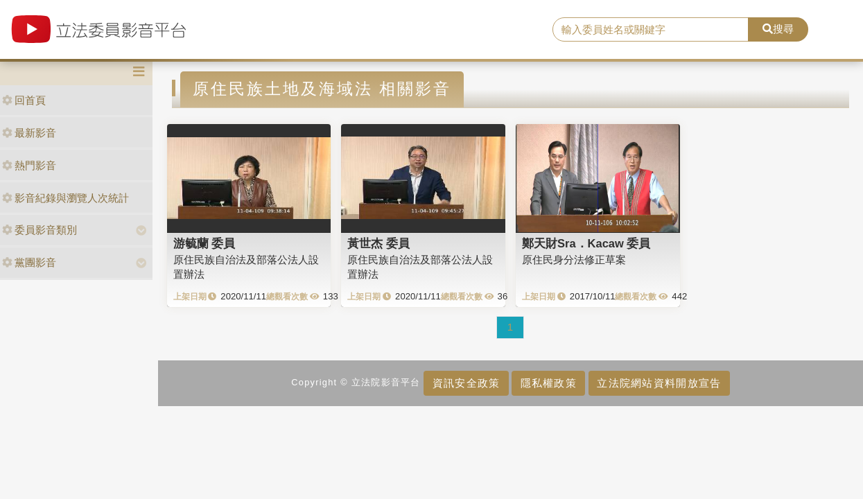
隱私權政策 (549, 383)
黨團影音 (29, 262)
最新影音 (29, 133)
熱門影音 (29, 165)
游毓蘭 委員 (204, 243)
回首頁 (24, 100)
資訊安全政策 (466, 383)
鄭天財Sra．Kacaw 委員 (586, 243)
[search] (650, 29)
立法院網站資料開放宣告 (659, 383)
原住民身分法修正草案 (574, 259)
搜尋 (778, 29)
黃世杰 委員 (378, 243)
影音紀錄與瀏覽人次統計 (65, 198)
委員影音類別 (39, 230)
